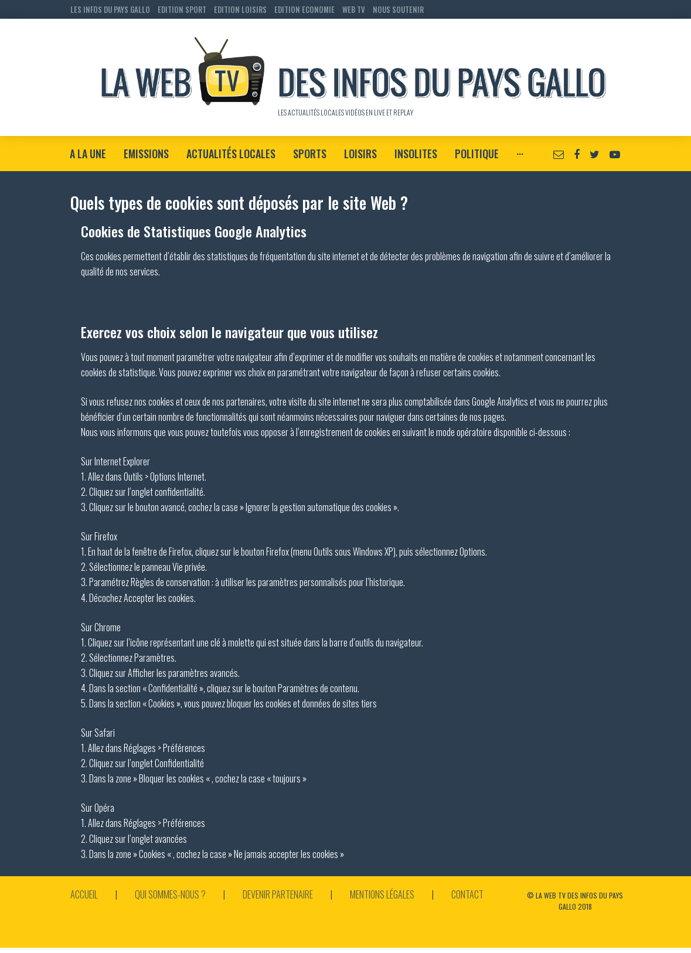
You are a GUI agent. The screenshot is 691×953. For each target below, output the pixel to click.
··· (519, 153)
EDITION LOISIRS (240, 9)
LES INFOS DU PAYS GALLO (110, 9)
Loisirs (360, 153)
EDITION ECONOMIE (304, 9)
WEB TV (353, 9)
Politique (477, 153)
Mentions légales (382, 894)
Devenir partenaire (278, 894)
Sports (309, 153)
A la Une (88, 153)
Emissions (146, 153)
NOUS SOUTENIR (398, 9)
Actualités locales (230, 153)
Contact (467, 894)
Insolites (415, 153)
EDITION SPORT (182, 9)
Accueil (84, 894)
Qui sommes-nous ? (170, 894)
